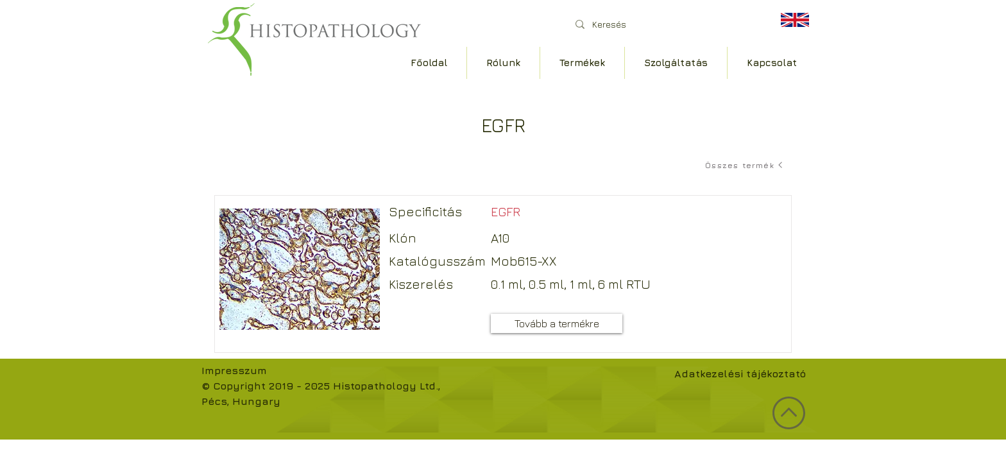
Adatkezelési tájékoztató (740, 373)
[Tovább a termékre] (556, 323)
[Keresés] (663, 24)
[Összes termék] (744, 165)
